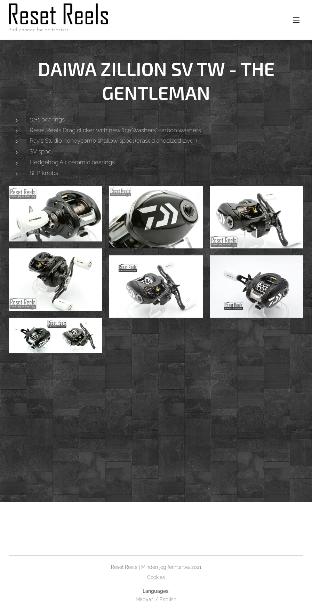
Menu (296, 20)
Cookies (156, 577)
